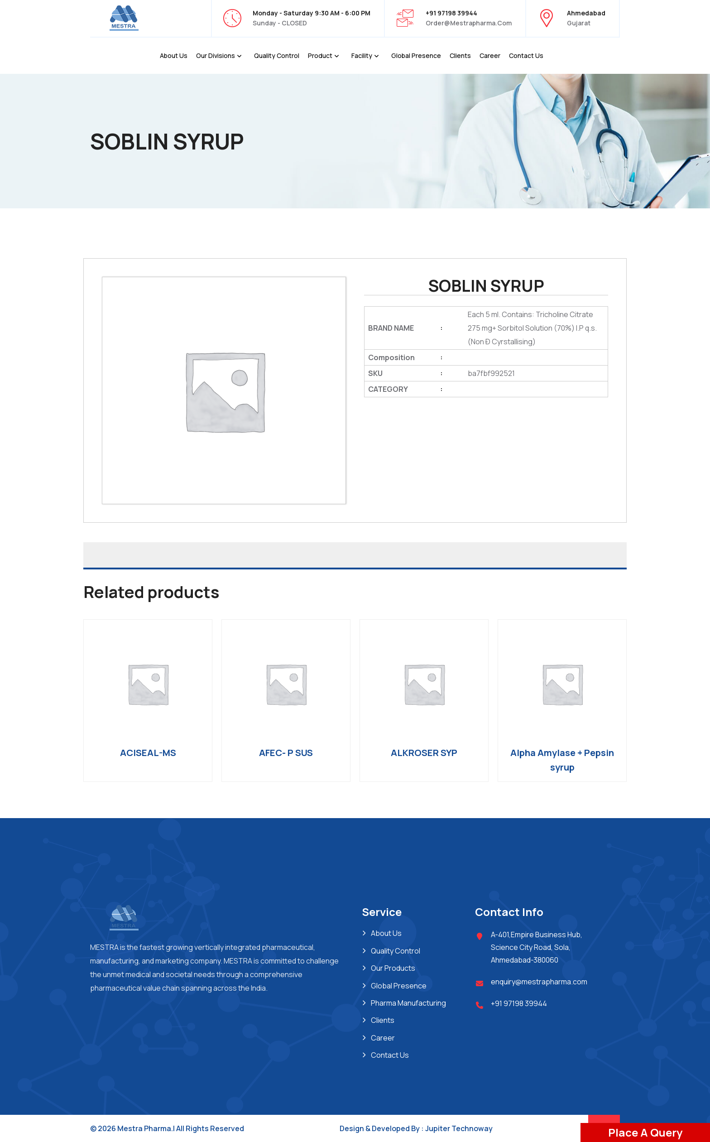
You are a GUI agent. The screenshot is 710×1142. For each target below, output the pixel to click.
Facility (361, 55)
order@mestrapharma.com (469, 23)
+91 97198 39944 (519, 1003)
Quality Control (276, 55)
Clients (460, 55)
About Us (173, 55)
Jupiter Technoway (459, 1128)
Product (320, 55)
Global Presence (416, 55)
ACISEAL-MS (148, 753)
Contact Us (526, 55)
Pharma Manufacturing (408, 1003)
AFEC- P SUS (286, 753)
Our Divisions (215, 55)
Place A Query (645, 1132)
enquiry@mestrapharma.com (539, 982)
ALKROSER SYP (424, 753)
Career (490, 55)
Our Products (393, 968)
